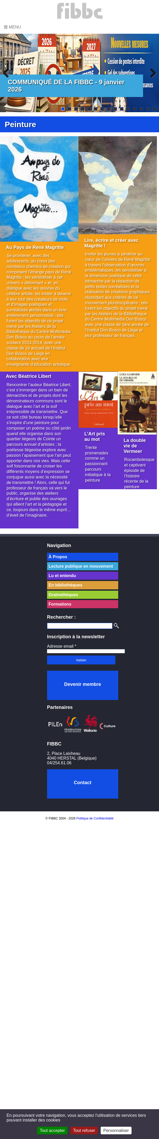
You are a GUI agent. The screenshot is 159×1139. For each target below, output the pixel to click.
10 (121, 109)
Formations (60, 604)
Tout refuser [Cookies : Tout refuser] (84, 1130)
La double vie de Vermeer (135, 446)
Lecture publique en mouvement (81, 566)
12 (135, 109)
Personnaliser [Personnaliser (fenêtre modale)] (116, 1130)
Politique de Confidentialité (94, 818)
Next (151, 73)
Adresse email (61, 646)
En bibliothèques (65, 585)
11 (128, 109)
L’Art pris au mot (94, 436)
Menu (12, 27)
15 (154, 109)
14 (148, 109)
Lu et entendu (62, 575)
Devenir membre (82, 684)
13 (141, 109)
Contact (82, 782)
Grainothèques (63, 595)
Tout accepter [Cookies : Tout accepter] (52, 1130)
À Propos (58, 557)
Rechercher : (61, 617)
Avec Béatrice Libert (28, 376)
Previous (8, 73)
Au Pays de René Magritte (35, 247)
